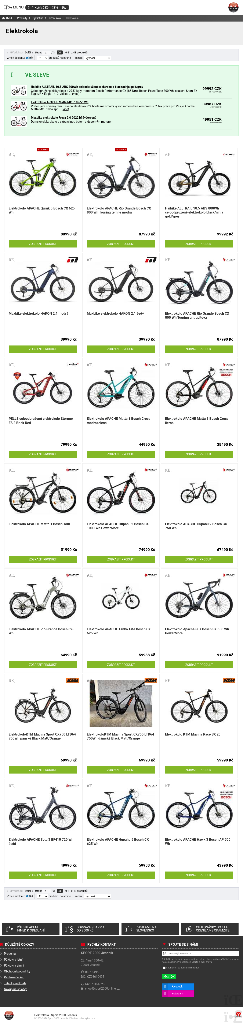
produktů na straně (54, 57)
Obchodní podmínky (17, 971)
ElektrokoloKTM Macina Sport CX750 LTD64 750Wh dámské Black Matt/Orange (120, 736)
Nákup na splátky (15, 989)
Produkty (22, 18)
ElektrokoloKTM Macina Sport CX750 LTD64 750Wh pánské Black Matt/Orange (42, 736)
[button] (64, 7)
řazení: (93, 57)
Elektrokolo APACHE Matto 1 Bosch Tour (39, 524)
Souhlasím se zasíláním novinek (182, 967)
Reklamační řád (14, 977)
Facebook (176, 986)
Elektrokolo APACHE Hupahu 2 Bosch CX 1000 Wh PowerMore (118, 526)
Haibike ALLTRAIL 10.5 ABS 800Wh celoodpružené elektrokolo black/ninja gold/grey (87, 86)
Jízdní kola (55, 18)
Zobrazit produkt (43, 244)
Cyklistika (38, 18)
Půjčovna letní (13, 959)
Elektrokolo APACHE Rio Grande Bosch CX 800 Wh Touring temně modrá (119, 210)
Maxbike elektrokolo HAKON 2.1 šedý (115, 313)
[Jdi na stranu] (46, 53)
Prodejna (10, 953)
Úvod (233, 7)
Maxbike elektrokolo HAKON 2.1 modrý (38, 313)
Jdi (60, 52)
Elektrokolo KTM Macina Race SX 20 (193, 734)
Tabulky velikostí (15, 983)
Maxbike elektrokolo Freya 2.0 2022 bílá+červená (63, 117)
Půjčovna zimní (14, 965)
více (75, 93)
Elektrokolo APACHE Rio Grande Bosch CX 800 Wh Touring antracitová (197, 315)
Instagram (177, 993)
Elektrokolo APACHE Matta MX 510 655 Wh (59, 102)
